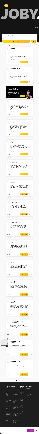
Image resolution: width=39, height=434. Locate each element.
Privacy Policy (28, 388)
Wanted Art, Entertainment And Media (8, 392)
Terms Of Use (28, 389)
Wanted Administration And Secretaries (16, 388)
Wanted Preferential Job (22, 407)
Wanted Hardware (8, 414)
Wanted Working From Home (22, 411)
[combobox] (20, 35)
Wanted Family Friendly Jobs (22, 401)
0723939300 (28, 395)
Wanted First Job (8, 413)
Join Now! (23, 95)
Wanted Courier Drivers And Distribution (15, 401)
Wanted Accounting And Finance (8, 388)
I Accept (30, 430)
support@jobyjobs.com (29, 394)
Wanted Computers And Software (15, 398)
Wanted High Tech (8, 416)
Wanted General (15, 413)
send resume (24, 61)
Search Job (16, 41)
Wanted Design (8, 406)
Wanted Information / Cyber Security (16, 420)
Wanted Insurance (8, 422)
